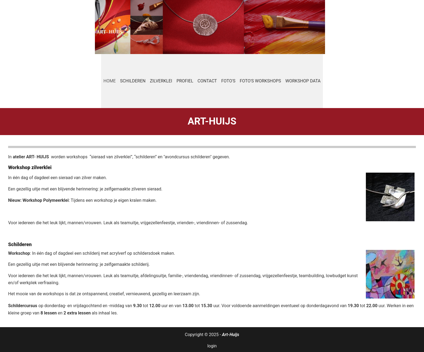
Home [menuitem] (109, 80)
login (212, 345)
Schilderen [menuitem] (132, 80)
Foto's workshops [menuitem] (260, 80)
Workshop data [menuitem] (302, 80)
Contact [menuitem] (207, 80)
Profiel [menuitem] (185, 80)
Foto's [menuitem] (228, 80)
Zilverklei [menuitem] (161, 80)
